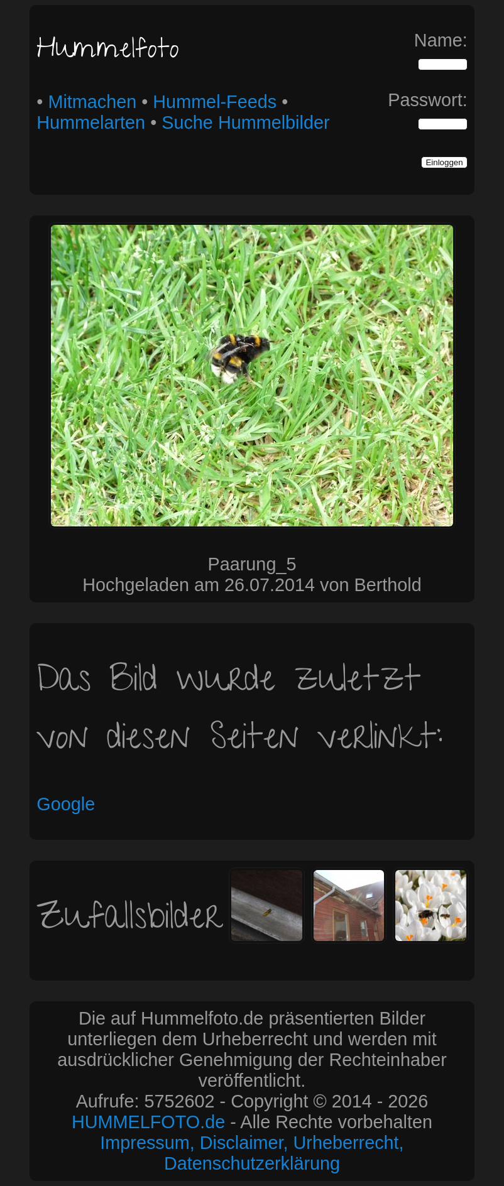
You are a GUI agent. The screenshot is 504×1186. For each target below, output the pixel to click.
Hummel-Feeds (215, 102)
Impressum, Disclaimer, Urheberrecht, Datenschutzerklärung (251, 1153)
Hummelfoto (107, 51)
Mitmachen (92, 102)
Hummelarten (90, 122)
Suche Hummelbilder (245, 122)
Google (65, 804)
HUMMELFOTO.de (148, 1122)
